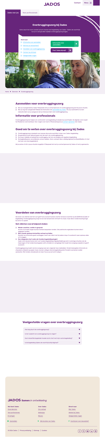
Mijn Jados (72, 409)
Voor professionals (30, 13)
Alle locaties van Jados (47, 421)
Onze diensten (12, 409)
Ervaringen (11, 416)
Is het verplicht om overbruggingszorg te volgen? (40, 334)
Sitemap (36, 430)
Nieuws (40, 416)
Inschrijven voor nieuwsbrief (80, 421)
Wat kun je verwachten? (31, 45)
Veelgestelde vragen (30, 55)
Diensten (15, 91)
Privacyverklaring (25, 430)
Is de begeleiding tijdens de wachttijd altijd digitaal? (41, 342)
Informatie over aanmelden (32, 42)
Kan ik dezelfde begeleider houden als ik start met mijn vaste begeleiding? (48, 338)
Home (7, 91)
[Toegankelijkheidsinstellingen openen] (96, 3)
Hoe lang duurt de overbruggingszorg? (37, 329)
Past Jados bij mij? (59, 50)
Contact (77, 3)
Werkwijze (41, 412)
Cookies (44, 430)
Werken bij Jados (74, 412)
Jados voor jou (13, 13)
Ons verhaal (42, 409)
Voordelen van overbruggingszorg (34, 49)
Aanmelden (13, 421)
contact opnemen (69, 122)
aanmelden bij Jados (59, 109)
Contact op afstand (30, 52)
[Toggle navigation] (88, 3)
